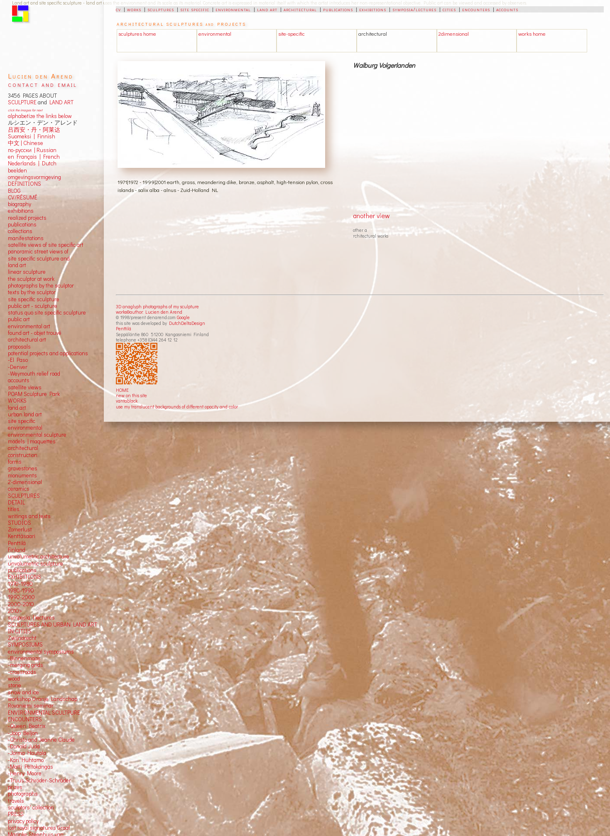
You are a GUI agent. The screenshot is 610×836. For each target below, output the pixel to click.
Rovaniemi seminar (31, 705)
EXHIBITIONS (24, 576)
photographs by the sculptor (41, 285)
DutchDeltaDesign (187, 323)
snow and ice (23, 692)
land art (267, 9)
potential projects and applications (48, 353)
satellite (17, 387)
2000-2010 (21, 604)
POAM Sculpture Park (34, 394)
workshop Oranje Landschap (42, 699)
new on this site (131, 395)
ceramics (18, 488)
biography (19, 204)
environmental (233, 9)
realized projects (27, 217)
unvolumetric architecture (38, 556)
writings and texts (29, 516)
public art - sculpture (32, 306)
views (35, 387)
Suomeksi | (21, 136)
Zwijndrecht (22, 638)
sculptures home (137, 33)
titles (14, 509)
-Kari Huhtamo (26, 760)
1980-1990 (21, 590)
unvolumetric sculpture (35, 563)
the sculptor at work (31, 279)
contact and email (42, 84)
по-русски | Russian (32, 150)
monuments (22, 475)
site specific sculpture (33, 299)
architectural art (27, 339)
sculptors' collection (31, 807)
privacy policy (23, 821)
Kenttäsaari (21, 536)
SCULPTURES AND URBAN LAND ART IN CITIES (52, 628)
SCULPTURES (24, 495)
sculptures (160, 9)
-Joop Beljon (23, 733)
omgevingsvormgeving (34, 177)
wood (14, 678)
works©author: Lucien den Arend (149, 312)
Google (183, 317)
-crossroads (22, 672)
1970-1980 (20, 584)
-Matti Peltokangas (30, 766)
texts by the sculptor (32, 292)
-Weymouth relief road (34, 373)
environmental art (29, 326)
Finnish (45, 136)
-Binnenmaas (24, 658)
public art (19, 319)
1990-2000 (21, 597)
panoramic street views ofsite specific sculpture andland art (39, 258)
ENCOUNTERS (25, 719)
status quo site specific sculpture (47, 312)
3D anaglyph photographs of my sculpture (157, 306)
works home (532, 33)
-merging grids (25, 665)
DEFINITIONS (24, 183)
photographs (23, 793)
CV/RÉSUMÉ (22, 197)
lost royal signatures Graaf (39, 827)
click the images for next (25, 110)
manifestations (26, 238)
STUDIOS (19, 522)
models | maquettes (32, 441)
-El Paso (18, 360)
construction (22, 455)
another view (371, 215)
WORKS (17, 400)
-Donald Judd (24, 746)
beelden (17, 170)
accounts (507, 9)
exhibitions (372, 9)
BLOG (14, 190)
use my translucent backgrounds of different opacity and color (177, 406)
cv (118, 9)
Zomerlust (20, 529)
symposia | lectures (31, 617)
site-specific (291, 33)
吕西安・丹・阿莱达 (34, 129)
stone (14, 685)
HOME (122, 390)
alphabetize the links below (40, 116)
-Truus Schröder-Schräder (39, 780)
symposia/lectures (414, 9)
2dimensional (454, 33)
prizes (15, 787)
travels (16, 800)
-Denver (17, 367)
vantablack (126, 401)
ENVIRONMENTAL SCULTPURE (44, 712)
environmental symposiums (41, 651)
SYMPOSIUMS (25, 644)
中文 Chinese (25, 143)
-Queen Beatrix (26, 726)
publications (338, 9)
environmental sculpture (37, 434)
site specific (194, 9)
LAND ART (60, 102)
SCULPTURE (22, 102)
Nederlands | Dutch (32, 163)
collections (20, 231)
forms (15, 461)
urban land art (25, 414)
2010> (15, 611)
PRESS (16, 814)
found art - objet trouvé (34, 333)
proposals (19, 346)
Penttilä (123, 328)
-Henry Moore (25, 773)
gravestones (22, 468)
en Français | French (34, 156)
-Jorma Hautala (27, 753)
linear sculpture (27, 271)
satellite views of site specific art (45, 244)
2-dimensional (25, 482)
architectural (300, 9)
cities (449, 9)
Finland (16, 549)
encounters (476, 9)
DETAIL (16, 502)
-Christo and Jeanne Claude (41, 739)
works (134, 9)
